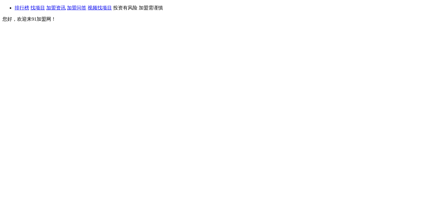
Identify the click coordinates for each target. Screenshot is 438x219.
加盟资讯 (56, 7)
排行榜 (22, 7)
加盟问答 (76, 7)
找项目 (37, 7)
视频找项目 (100, 7)
